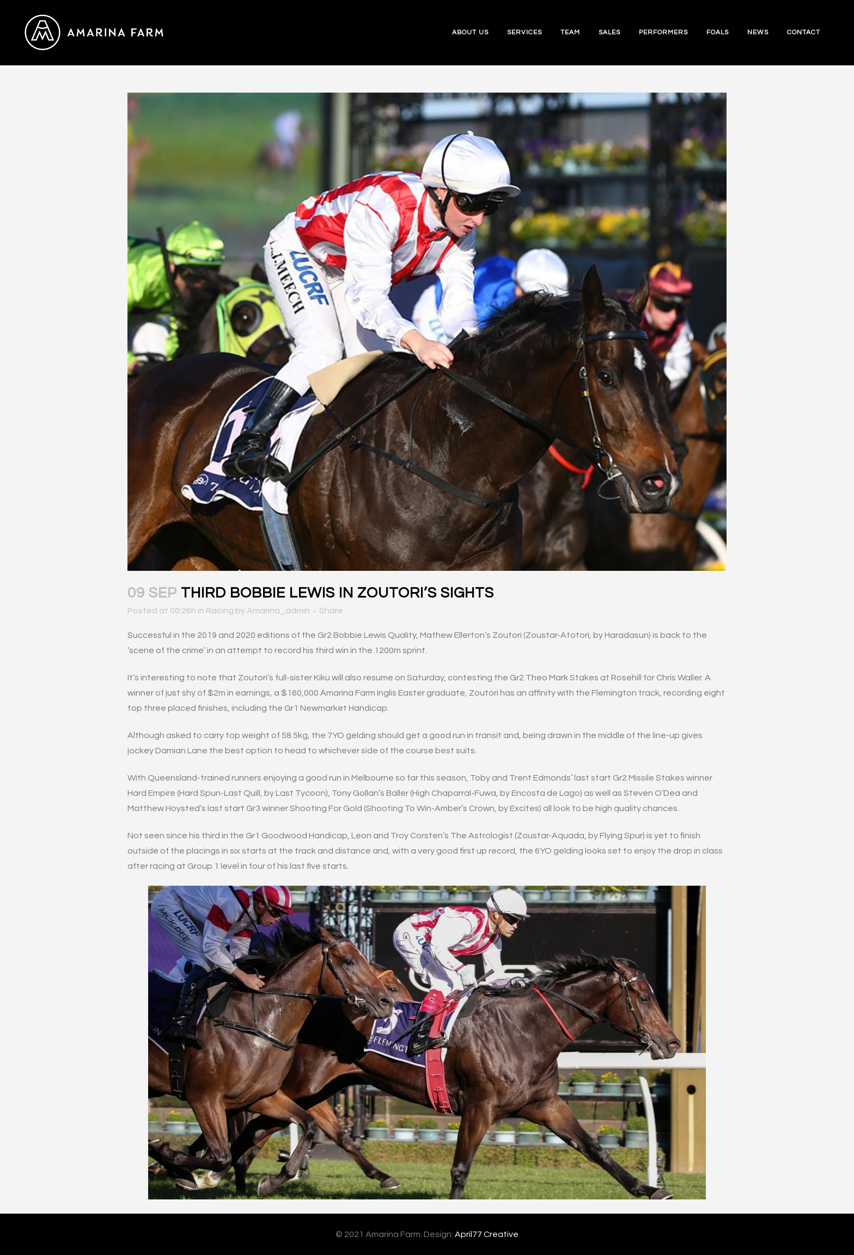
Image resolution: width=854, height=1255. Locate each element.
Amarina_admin (278, 610)
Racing (220, 610)
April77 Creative (486, 1234)
